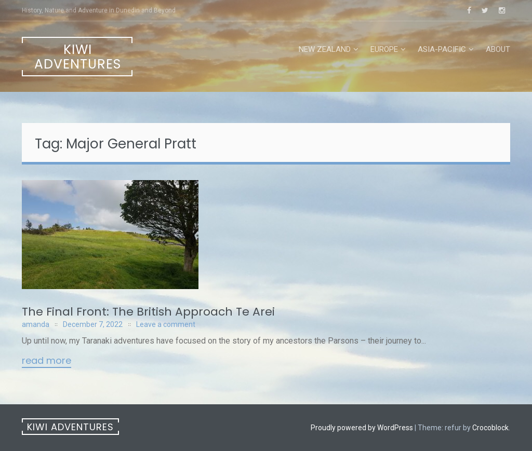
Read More (46, 361)
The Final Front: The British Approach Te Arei (148, 312)
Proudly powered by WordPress (362, 427)
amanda (35, 324)
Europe (384, 49)
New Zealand (325, 49)
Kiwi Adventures (77, 56)
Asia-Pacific (442, 49)
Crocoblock (490, 427)
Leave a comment (165, 324)
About (498, 49)
